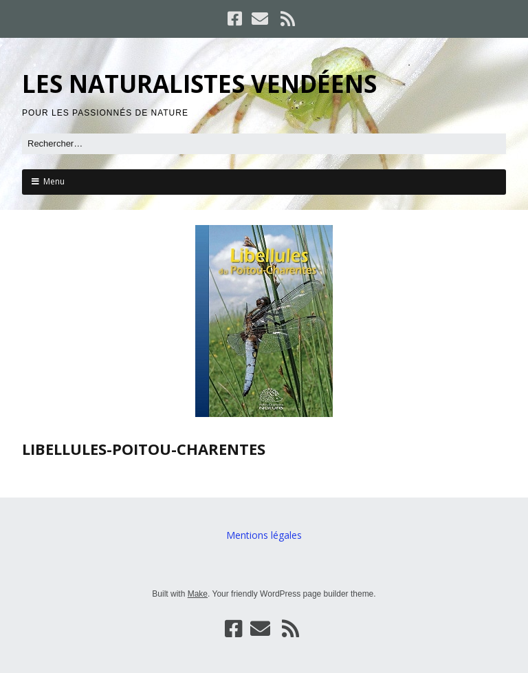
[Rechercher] (264, 143)
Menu (54, 181)
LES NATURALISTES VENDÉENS (199, 83)
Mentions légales (264, 535)
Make (198, 594)
